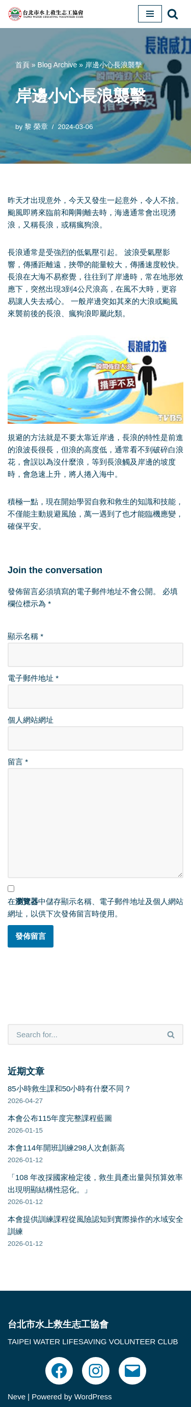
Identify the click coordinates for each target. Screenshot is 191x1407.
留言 (18, 761)
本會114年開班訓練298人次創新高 (66, 1147)
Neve (16, 1396)
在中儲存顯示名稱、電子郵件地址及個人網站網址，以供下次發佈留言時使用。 (95, 907)
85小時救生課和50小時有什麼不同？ (69, 1088)
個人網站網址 (30, 719)
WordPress (93, 1396)
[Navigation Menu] (150, 13)
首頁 (22, 65)
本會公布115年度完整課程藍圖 (60, 1118)
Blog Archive (57, 65)
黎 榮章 (36, 127)
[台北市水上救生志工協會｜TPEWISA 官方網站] (46, 14)
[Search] (172, 13)
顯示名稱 (25, 636)
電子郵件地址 (33, 678)
